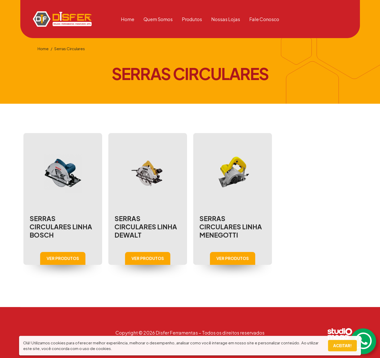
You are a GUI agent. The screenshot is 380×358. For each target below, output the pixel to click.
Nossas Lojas (225, 19)
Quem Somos (158, 19)
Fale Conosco (264, 19)
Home (127, 19)
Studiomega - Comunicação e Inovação (342, 334)
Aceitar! (342, 345)
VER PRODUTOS (63, 258)
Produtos (192, 19)
